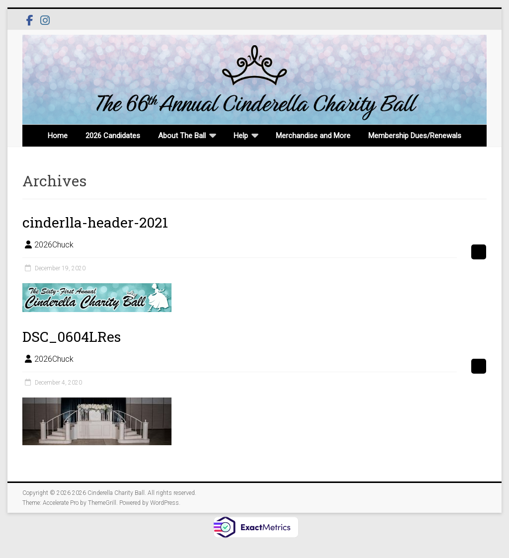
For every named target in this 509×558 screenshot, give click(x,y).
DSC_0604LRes (71, 336)
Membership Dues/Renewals (414, 135)
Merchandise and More (313, 135)
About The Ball (182, 135)
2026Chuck (54, 244)
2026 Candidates (112, 135)
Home (58, 135)
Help (241, 135)
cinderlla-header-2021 (95, 222)
